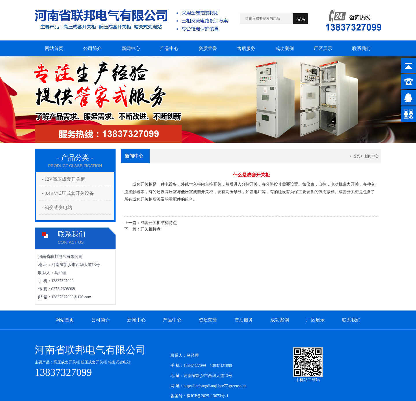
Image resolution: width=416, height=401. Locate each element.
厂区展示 (315, 319)
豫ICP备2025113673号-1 (208, 396)
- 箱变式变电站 (57, 207)
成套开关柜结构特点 (158, 223)
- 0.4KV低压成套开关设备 (68, 193)
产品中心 (172, 319)
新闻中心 (136, 319)
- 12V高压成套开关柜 (63, 179)
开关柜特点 (150, 229)
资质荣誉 (208, 319)
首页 (356, 156)
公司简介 (100, 319)
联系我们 (351, 319)
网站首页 (64, 319)
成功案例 (279, 319)
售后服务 (244, 319)
